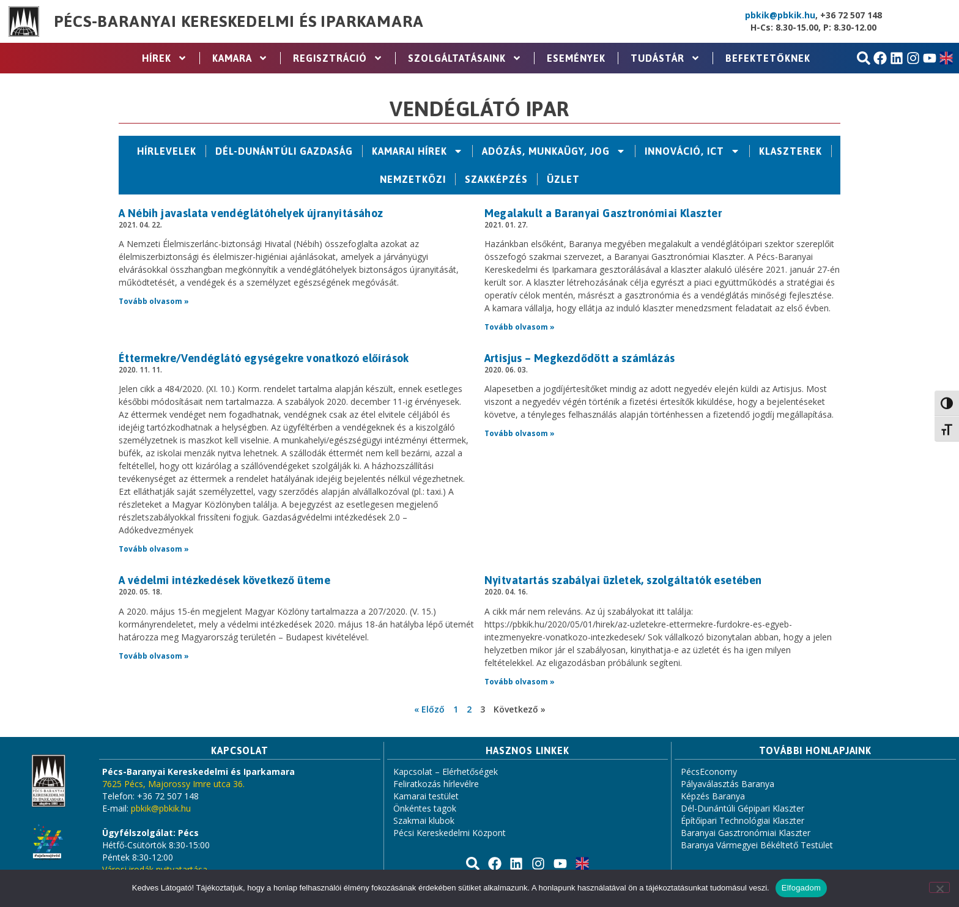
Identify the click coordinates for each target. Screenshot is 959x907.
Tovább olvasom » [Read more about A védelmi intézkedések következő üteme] (154, 656)
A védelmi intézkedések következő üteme (224, 580)
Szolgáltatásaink (465, 58)
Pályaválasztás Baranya (727, 784)
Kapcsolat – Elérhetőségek (445, 771)
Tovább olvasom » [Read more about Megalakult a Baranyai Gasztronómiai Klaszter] (519, 327)
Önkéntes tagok (424, 808)
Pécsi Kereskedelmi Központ (449, 833)
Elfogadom (801, 887)
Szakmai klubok (423, 820)
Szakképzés (496, 179)
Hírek (164, 58)
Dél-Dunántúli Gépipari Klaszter (742, 808)
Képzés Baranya (713, 796)
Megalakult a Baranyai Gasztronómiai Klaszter (603, 213)
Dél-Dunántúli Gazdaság (284, 151)
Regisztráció (338, 58)
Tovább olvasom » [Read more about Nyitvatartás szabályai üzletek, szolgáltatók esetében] (519, 681)
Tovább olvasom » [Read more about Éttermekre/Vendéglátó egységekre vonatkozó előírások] (154, 549)
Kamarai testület (426, 796)
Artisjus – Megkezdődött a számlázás (579, 358)
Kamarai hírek (417, 151)
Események (576, 58)
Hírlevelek (166, 151)
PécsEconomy (709, 771)
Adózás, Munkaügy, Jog (554, 151)
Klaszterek (790, 151)
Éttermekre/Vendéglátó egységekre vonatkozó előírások (264, 358)
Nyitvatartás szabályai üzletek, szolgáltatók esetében (623, 580)
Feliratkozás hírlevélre (436, 784)
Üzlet (563, 179)
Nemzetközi (413, 179)
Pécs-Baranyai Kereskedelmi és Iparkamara (238, 21)
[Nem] (939, 887)
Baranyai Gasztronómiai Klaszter (745, 833)
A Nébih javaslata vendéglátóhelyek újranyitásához (251, 213)
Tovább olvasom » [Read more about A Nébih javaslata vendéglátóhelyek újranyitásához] (154, 301)
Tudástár (665, 58)
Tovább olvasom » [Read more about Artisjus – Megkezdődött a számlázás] (519, 433)
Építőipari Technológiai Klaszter (742, 820)
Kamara (240, 58)
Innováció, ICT (692, 151)
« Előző (429, 709)
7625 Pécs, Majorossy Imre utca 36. (173, 784)
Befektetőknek (767, 58)
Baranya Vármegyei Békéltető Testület (757, 845)
